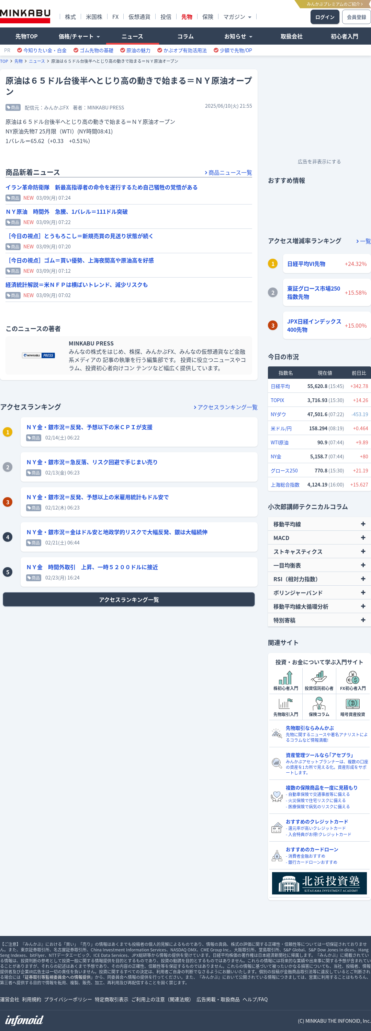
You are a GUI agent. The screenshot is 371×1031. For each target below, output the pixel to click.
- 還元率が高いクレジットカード (316, 828)
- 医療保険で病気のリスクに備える (318, 807)
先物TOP (26, 36)
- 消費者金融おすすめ (305, 856)
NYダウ (278, 414)
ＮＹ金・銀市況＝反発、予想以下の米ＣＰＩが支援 (89, 427)
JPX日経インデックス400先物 (314, 325)
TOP (4, 61)
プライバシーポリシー (68, 999)
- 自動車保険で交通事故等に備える (318, 794)
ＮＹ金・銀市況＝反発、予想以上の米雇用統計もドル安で (97, 497)
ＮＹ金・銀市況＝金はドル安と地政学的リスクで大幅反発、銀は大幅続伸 (116, 532)
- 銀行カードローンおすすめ (311, 862)
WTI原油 (280, 442)
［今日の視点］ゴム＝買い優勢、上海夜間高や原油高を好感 (79, 260)
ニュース (37, 61)
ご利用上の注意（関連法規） (162, 999)
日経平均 (280, 386)
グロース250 (284, 470)
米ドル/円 (281, 428)
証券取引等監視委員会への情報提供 (58, 977)
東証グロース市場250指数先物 (313, 292)
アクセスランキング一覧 (226, 407)
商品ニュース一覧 (228, 172)
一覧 (364, 241)
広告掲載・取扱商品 (218, 999)
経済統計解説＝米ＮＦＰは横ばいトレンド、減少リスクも (76, 284)
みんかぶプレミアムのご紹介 (335, 4)
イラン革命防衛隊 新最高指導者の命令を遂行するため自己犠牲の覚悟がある (101, 187)
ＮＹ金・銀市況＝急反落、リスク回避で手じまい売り (92, 462)
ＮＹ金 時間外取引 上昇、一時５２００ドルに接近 (92, 567)
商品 (13, 107)
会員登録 (356, 16)
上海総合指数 (285, 484)
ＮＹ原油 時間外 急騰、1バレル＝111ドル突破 (66, 211)
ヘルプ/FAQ (255, 999)
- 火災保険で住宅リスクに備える (316, 800)
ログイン (325, 16)
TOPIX (277, 400)
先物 (18, 61)
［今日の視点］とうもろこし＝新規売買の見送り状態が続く (79, 236)
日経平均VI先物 (306, 263)
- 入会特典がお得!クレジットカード (318, 834)
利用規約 (31, 999)
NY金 (276, 456)
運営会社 (9, 999)
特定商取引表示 (111, 999)
